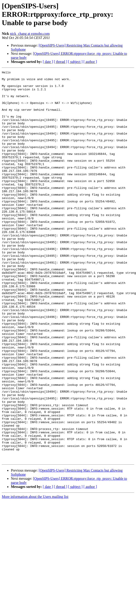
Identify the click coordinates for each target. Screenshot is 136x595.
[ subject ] (75, 62)
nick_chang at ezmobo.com (30, 34)
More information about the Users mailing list (35, 575)
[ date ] (48, 62)
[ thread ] (60, 62)
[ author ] (90, 62)
